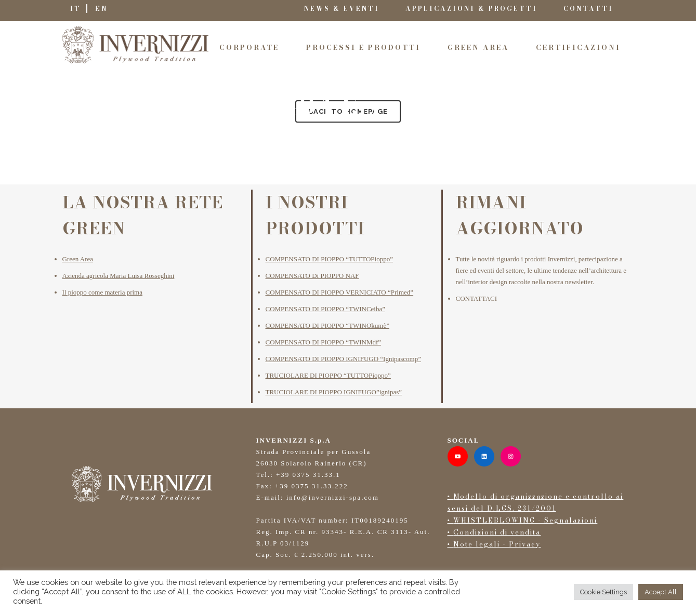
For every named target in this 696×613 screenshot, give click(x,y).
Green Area (78, 259)
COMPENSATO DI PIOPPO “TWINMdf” (324, 342)
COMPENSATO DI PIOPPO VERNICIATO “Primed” (340, 292)
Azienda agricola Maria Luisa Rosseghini (118, 275)
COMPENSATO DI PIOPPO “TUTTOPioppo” (329, 259)
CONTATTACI (476, 298)
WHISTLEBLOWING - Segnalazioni (525, 520)
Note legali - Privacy (497, 544)
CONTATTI (588, 9)
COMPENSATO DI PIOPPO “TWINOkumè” (327, 325)
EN (101, 9)
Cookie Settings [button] (603, 592)
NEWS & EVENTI (341, 9)
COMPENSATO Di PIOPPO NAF (312, 275)
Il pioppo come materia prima (102, 292)
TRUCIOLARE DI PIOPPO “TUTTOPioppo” (328, 375)
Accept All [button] (661, 592)
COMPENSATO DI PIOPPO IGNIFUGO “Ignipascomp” (343, 359)
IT (75, 9)
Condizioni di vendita (497, 532)
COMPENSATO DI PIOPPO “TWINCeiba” (326, 309)
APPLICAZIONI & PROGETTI (471, 9)
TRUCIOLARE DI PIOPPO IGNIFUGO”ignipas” (334, 392)
